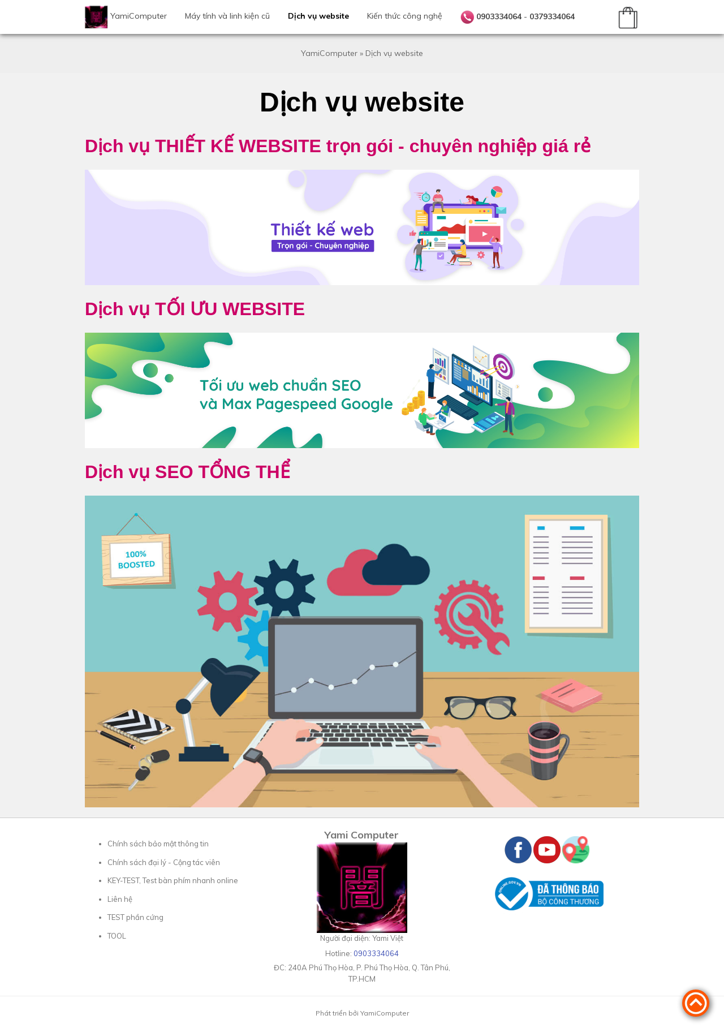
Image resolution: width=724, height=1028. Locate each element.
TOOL (116, 935)
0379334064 (552, 16)
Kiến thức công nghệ (404, 16)
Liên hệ (119, 899)
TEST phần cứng (135, 917)
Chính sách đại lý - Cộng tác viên (163, 862)
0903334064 (499, 16)
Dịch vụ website (318, 16)
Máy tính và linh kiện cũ (227, 16)
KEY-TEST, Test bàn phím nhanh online (172, 880)
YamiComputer (138, 16)
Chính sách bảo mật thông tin (158, 843)
